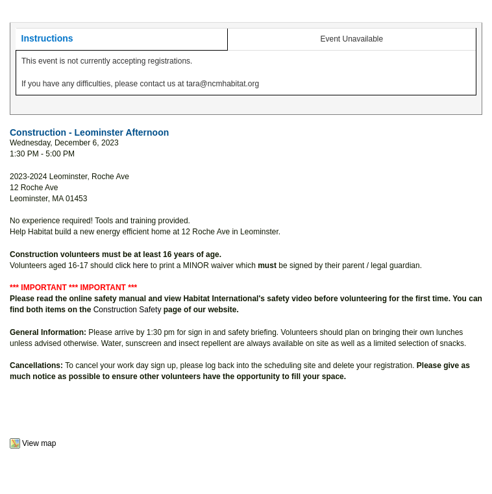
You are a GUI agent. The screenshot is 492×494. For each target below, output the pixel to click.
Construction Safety (127, 309)
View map (39, 443)
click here (132, 265)
